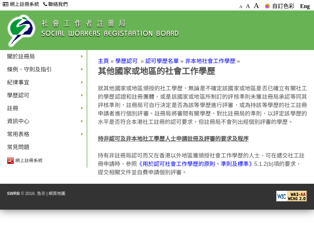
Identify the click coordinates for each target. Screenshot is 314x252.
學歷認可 (46, 97)
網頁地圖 (57, 193)
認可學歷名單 (162, 61)
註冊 (46, 110)
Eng (305, 6)
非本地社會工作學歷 (210, 61)
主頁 (103, 61)
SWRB (13, 193)
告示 (41, 193)
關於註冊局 (46, 58)
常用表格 (46, 136)
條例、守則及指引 (46, 71)
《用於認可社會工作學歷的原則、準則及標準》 (195, 164)
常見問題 (18, 147)
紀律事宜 (46, 84)
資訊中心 (46, 123)
